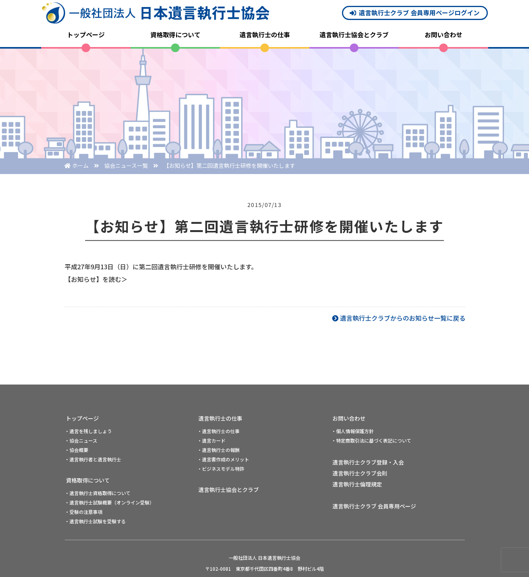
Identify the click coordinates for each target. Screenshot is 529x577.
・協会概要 (76, 449)
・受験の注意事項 (83, 511)
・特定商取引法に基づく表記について (371, 440)
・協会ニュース (81, 440)
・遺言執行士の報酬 (218, 449)
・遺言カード (211, 440)
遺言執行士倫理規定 (357, 484)
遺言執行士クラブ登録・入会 (368, 462)
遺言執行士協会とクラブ (354, 34)
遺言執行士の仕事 (265, 34)
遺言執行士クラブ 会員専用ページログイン (419, 12)
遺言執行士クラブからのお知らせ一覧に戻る (402, 318)
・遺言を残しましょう (88, 431)
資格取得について (175, 34)
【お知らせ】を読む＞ (96, 279)
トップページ (86, 34)
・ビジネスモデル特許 (220, 468)
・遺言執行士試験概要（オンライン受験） (109, 502)
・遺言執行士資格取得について (98, 493)
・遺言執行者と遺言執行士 (93, 459)
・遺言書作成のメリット (223, 459)
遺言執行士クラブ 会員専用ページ (374, 506)
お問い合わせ (443, 34)
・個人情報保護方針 (352, 431)
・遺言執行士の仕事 (218, 431)
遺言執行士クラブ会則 (360, 473)
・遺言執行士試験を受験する (95, 521)
